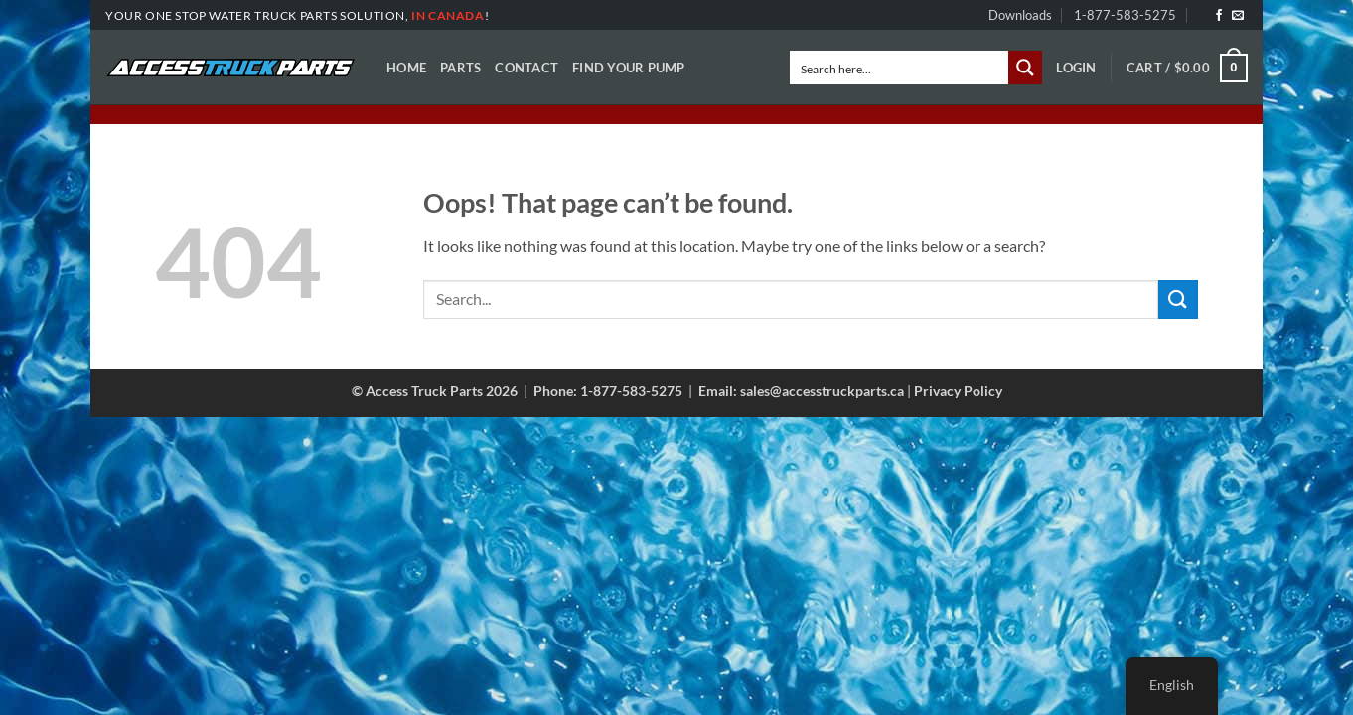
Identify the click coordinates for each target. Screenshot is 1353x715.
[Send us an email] (1238, 16)
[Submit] (1178, 299)
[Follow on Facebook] (1219, 16)
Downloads (1020, 15)
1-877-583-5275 (1125, 15)
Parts (460, 67)
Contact (526, 67)
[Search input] (900, 67)
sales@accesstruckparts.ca (822, 390)
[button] (1076, 67)
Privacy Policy (958, 390)
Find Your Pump (628, 67)
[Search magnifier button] (1025, 67)
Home (406, 67)
